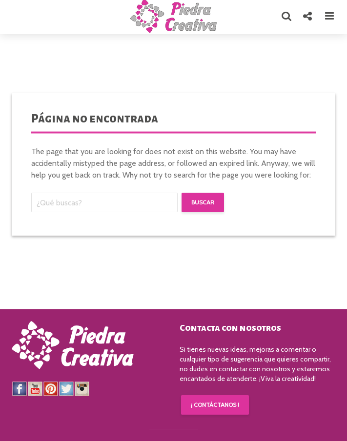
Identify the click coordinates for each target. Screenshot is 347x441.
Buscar (202, 202)
